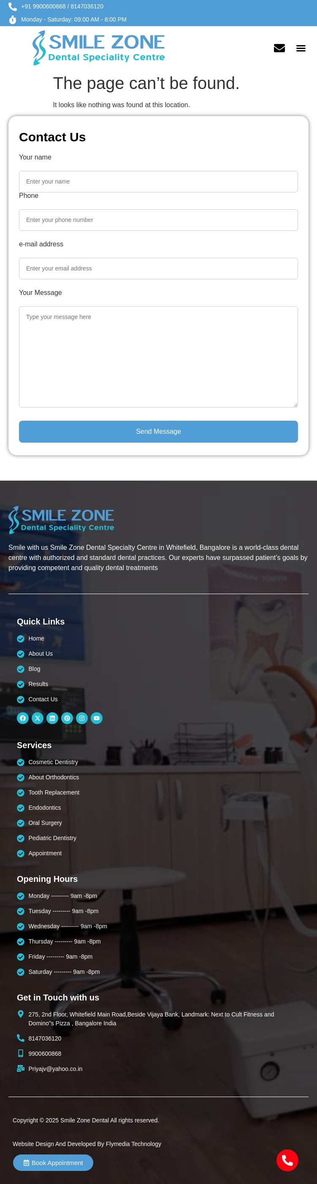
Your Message (40, 292)
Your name (35, 157)
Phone (28, 195)
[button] (301, 48)
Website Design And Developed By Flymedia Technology (87, 1144)
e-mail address (41, 244)
